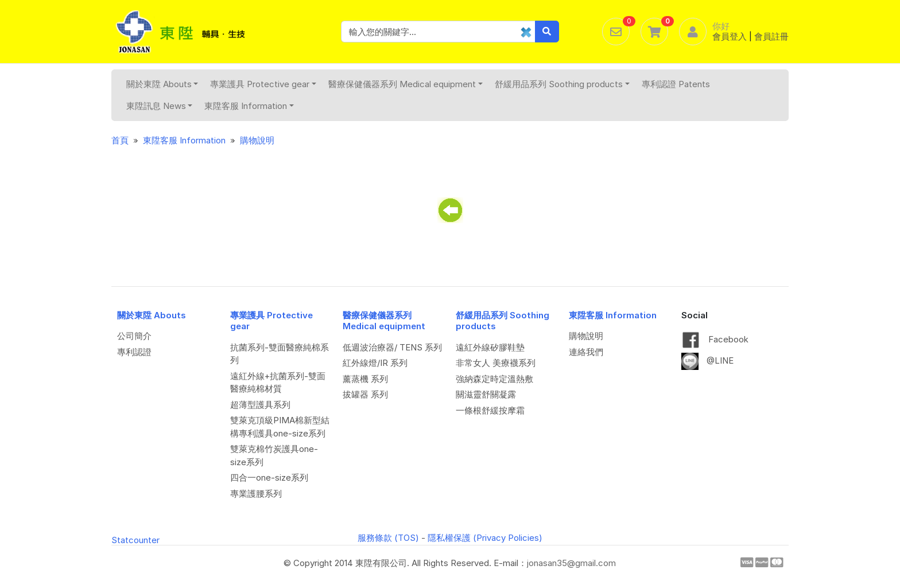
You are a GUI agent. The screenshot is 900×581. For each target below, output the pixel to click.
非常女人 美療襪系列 (496, 362)
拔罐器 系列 (365, 394)
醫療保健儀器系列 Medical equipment (405, 84)
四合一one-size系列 (269, 477)
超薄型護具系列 (260, 404)
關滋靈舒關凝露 (486, 394)
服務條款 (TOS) (388, 537)
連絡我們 (586, 351)
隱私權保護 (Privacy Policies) (485, 537)
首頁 (120, 140)
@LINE (707, 360)
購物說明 (257, 140)
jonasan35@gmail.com (571, 562)
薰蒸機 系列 (365, 378)
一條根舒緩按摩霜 (490, 410)
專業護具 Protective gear (263, 84)
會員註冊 (771, 36)
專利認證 (134, 351)
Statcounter (135, 540)
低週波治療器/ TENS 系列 (392, 347)
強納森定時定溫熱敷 (494, 378)
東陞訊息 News (159, 105)
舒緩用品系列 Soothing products (562, 84)
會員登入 (729, 36)
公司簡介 (134, 335)
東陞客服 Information (249, 105)
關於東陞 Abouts (162, 84)
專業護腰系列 (256, 493)
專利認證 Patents (676, 84)
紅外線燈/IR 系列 (375, 362)
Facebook (714, 339)
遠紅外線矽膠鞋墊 (490, 347)
